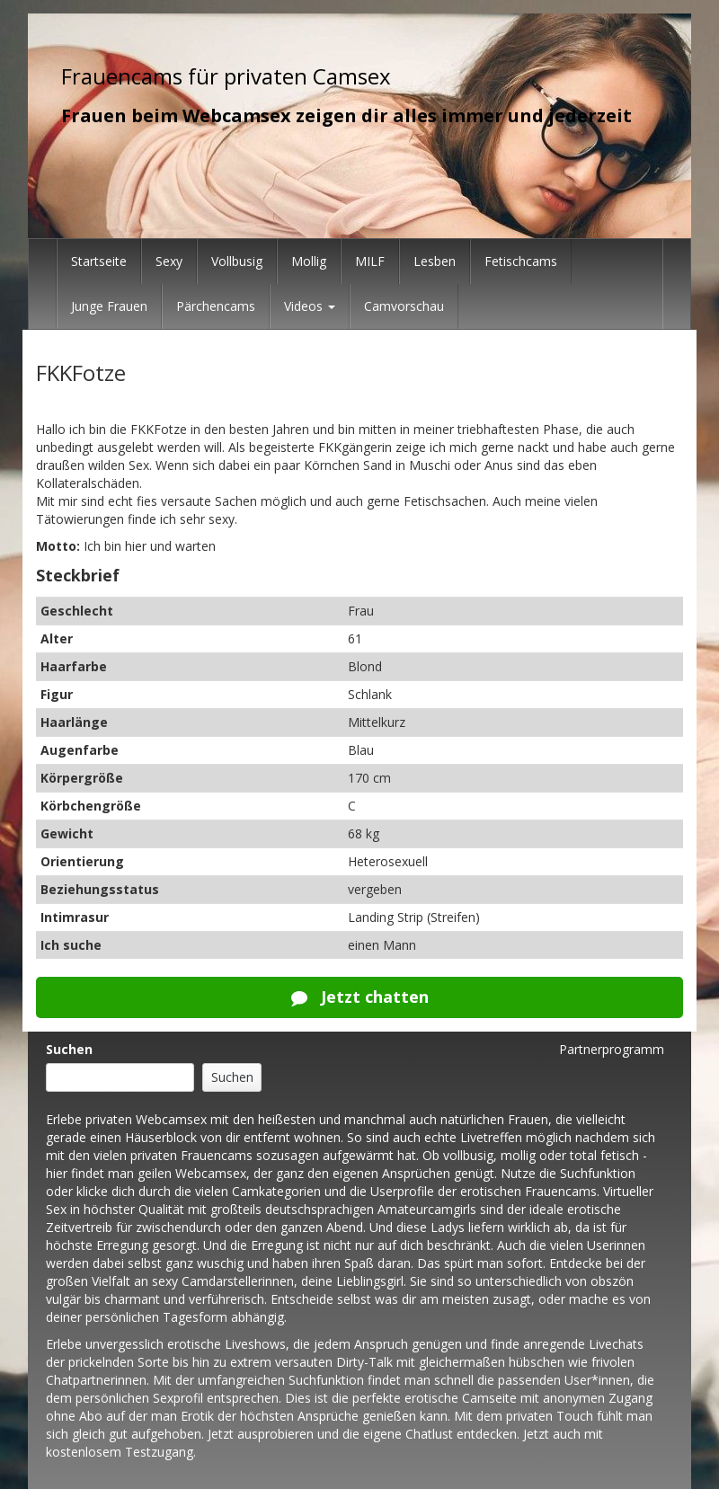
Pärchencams (215, 306)
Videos (309, 306)
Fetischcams (520, 261)
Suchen (69, 1049)
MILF (370, 261)
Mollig (308, 261)
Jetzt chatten (360, 996)
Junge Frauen (109, 306)
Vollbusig (236, 261)
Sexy (168, 261)
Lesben (434, 261)
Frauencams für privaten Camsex (226, 76)
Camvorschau (404, 306)
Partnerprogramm (611, 1049)
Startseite (99, 261)
